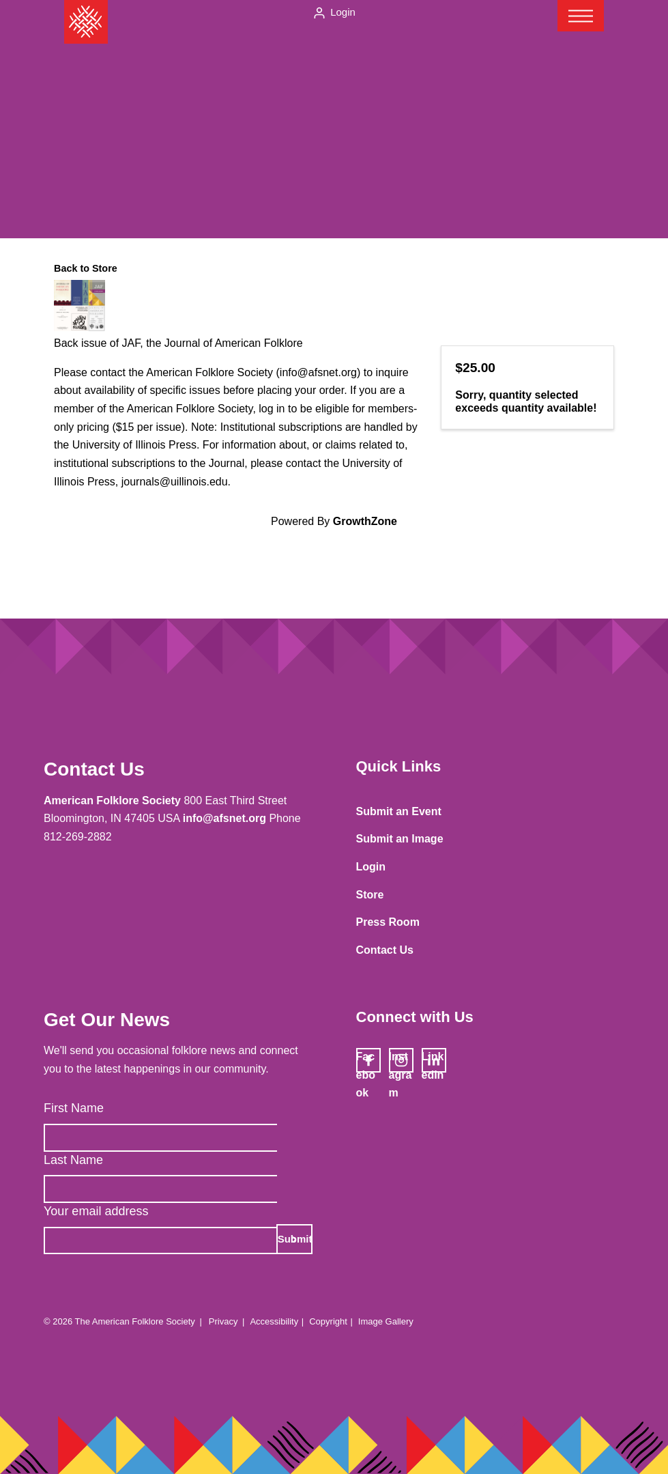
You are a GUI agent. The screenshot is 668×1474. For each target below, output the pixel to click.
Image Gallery (385, 1321)
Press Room (388, 922)
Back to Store (85, 268)
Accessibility (274, 1321)
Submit (295, 1239)
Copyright (328, 1321)
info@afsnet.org (224, 818)
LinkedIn (433, 1062)
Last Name (73, 1160)
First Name (74, 1108)
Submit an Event (398, 811)
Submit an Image (400, 839)
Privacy (223, 1321)
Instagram (400, 1062)
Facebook (365, 1062)
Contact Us (384, 950)
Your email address (96, 1211)
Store (370, 895)
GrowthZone (365, 521)
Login (342, 12)
